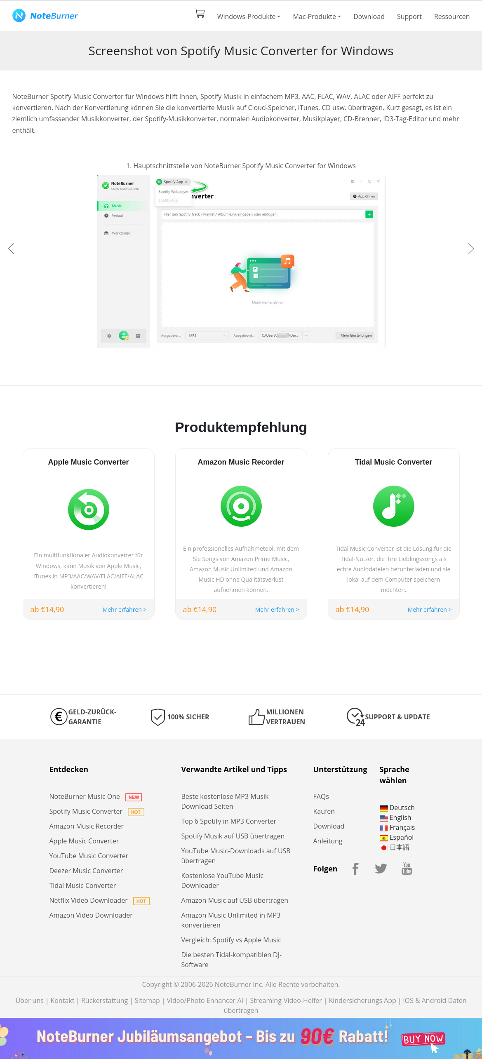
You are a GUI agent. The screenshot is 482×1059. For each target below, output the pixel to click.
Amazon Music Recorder (86, 826)
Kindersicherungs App (362, 1000)
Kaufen (324, 811)
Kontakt (62, 1000)
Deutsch (397, 807)
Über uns (29, 1000)
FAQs (321, 796)
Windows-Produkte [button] (246, 16)
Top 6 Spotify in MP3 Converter (228, 821)
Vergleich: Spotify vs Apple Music (231, 939)
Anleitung (327, 840)
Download (369, 16)
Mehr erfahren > (125, 609)
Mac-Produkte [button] (314, 16)
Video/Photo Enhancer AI (205, 1000)
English (395, 817)
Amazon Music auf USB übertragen (234, 900)
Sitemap (147, 1000)
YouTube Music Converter (89, 855)
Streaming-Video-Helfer (286, 1000)
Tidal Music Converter (82, 885)
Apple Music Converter (84, 840)
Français (397, 827)
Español (397, 837)
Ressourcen (452, 16)
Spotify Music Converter (97, 811)
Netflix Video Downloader (99, 900)
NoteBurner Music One (95, 796)
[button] (11, 248)
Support (409, 16)
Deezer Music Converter (86, 870)
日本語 (394, 847)
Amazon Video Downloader (91, 915)
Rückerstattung (104, 1000)
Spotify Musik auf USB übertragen (232, 836)
